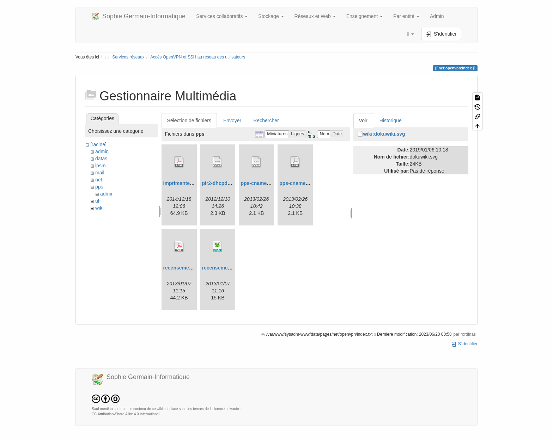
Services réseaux (128, 57)
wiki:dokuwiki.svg (384, 134)
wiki (99, 208)
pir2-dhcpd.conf (220, 183)
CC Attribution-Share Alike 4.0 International (125, 414)
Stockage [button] (271, 16)
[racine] (98, 144)
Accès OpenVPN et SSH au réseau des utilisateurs (197, 57)
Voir (363, 120)
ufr (98, 201)
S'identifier (464, 343)
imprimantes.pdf (182, 183)
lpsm (100, 165)
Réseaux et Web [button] (315, 16)
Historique (390, 120)
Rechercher (266, 120)
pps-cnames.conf (261, 183)
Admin (437, 16)
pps (99, 187)
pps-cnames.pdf (298, 183)
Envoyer (232, 120)
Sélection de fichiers (189, 120)
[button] (410, 34)
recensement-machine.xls (232, 268)
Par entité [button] (406, 16)
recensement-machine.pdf (194, 268)
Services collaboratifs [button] (222, 16)
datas (101, 158)
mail (99, 172)
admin (102, 151)
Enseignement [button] (364, 16)
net (98, 179)
